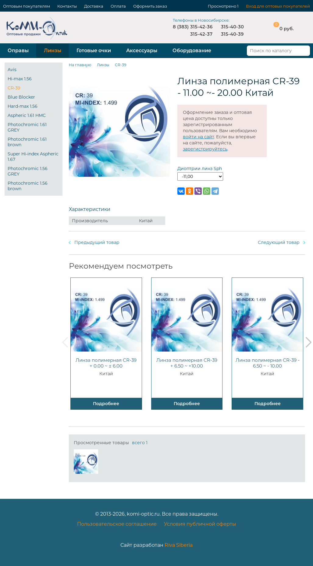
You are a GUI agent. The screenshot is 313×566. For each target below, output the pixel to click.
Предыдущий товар (96, 242)
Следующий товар (279, 242)
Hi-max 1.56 (20, 79)
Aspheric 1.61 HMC (27, 115)
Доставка (93, 6)
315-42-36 (201, 27)
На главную (80, 65)
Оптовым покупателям (26, 6)
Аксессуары (141, 50)
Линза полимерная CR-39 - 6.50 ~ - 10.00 (268, 363)
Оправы (18, 50)
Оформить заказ (150, 6)
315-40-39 (232, 34)
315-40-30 (232, 27)
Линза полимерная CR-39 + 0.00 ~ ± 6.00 (106, 363)
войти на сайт (198, 137)
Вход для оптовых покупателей (278, 6)
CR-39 (14, 88)
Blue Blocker (21, 97)
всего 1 (140, 442)
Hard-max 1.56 (22, 106)
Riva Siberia (179, 545)
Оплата (118, 6)
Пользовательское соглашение (117, 524)
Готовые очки (93, 50)
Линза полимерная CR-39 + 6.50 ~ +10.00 (186, 363)
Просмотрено (222, 6)
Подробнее (106, 403)
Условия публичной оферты (200, 524)
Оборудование (192, 50)
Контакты (67, 6)
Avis (12, 69)
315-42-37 (201, 34)
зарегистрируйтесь (205, 149)
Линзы (52, 50)
